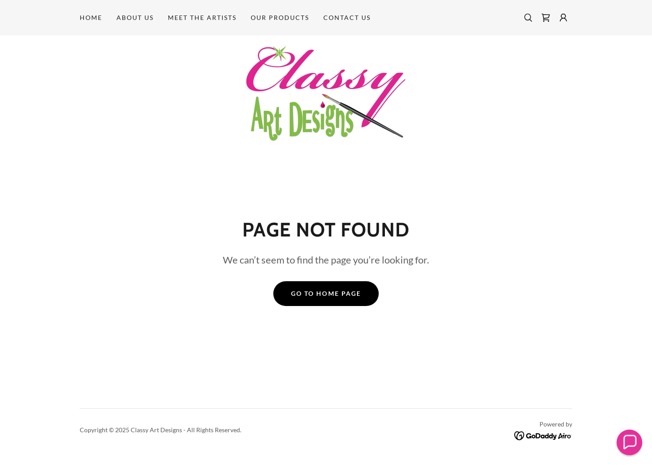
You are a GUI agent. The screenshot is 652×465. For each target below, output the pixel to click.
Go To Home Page (326, 293)
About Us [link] (135, 17)
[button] (563, 18)
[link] (546, 18)
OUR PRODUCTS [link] (280, 17)
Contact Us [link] (347, 17)
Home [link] (91, 17)
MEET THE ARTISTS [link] (202, 17)
